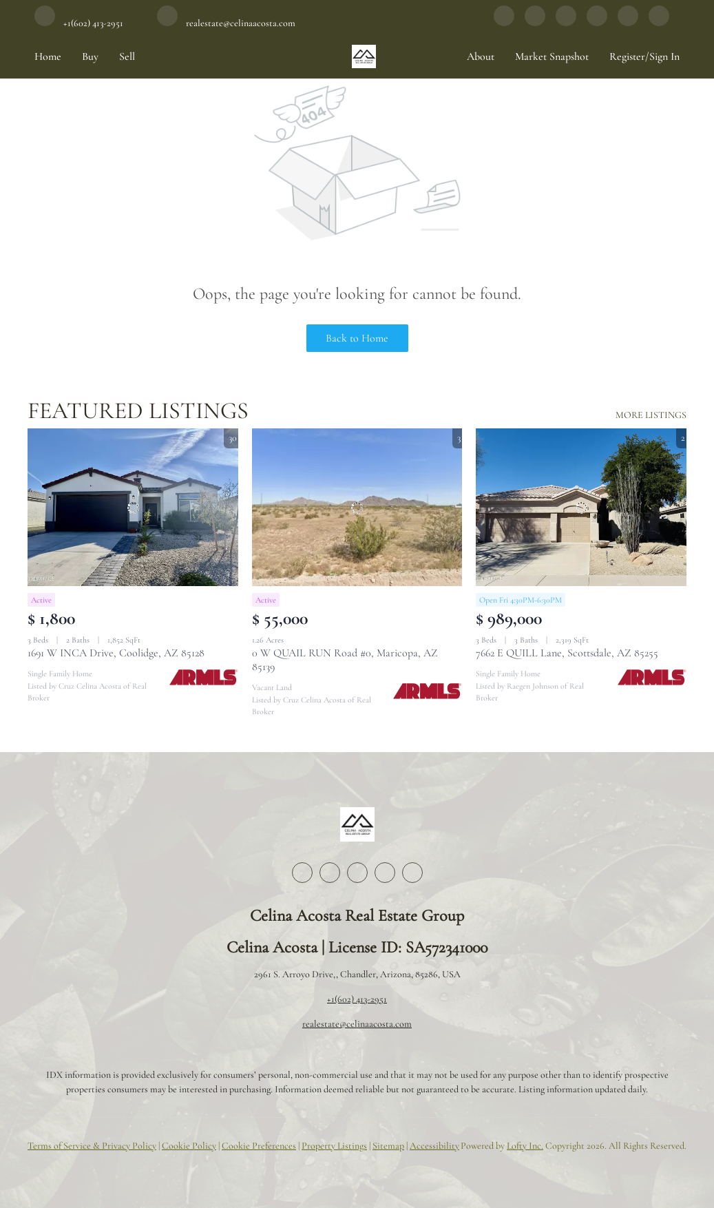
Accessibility (434, 1146)
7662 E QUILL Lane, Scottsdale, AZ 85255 (567, 653)
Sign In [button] (664, 56)
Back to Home (357, 338)
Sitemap (388, 1146)
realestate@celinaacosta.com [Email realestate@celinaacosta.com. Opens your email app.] (357, 1024)
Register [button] (627, 56)
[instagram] (566, 23)
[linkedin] (535, 23)
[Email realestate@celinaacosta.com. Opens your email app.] (226, 23)
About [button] (480, 56)
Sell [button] (127, 56)
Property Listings (334, 1146)
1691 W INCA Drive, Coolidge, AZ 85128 (116, 653)
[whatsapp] (659, 23)
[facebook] (504, 23)
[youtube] (597, 23)
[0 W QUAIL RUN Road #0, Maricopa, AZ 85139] (357, 507)
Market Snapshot (552, 56)
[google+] (628, 23)
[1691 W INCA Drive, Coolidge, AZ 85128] (133, 507)
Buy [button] (90, 56)
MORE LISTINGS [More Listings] (651, 415)
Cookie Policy (189, 1146)
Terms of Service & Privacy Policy (92, 1146)
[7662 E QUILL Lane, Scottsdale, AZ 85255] (581, 507)
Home (47, 56)
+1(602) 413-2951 (357, 999)
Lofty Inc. (525, 1146)
